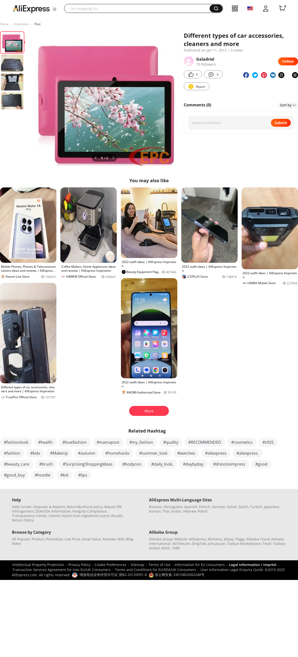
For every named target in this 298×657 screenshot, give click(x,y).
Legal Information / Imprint (252, 564)
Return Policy (23, 520)
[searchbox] (139, 8)
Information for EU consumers (200, 564)
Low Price (72, 539)
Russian (155, 506)
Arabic (176, 511)
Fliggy (240, 539)
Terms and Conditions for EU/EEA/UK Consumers (155, 569)
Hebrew (189, 511)
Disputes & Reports (49, 506)
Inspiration (21, 24)
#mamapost (108, 442)
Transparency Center (29, 515)
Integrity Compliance (89, 511)
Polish (203, 511)
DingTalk (199, 543)
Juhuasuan (216, 543)
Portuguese (173, 506)
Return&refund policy (85, 506)
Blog (129, 539)
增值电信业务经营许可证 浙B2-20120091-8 (113, 574)
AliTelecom (181, 543)
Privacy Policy (79, 564)
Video (16, 543)
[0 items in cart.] (282, 8)
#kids (35, 453)
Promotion (54, 539)
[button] (55, 9)
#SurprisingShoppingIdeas (87, 464)
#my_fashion (141, 442)
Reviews (109, 539)
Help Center (22, 506)
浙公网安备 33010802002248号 (176, 574)
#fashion (12, 453)
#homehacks (117, 453)
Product (38, 539)
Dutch (244, 506)
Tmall (266, 543)
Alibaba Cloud (258, 539)
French (204, 506)
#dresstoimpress (229, 464)
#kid (64, 475)
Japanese (271, 506)
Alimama (215, 539)
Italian (232, 506)
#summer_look (153, 453)
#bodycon (131, 464)
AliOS (165, 548)
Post (37, 24)
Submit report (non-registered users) (79, 515)
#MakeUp (59, 453)
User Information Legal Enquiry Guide (231, 569)
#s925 (268, 442)
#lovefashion (75, 442)
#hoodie (42, 475)
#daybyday (193, 464)
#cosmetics (242, 442)
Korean (155, 511)
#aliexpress (215, 453)
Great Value (91, 539)
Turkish (256, 506)
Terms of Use (159, 564)
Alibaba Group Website (168, 539)
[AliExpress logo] (31, 9)
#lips (82, 475)
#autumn (86, 453)
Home (4, 24)
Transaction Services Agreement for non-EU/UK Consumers (61, 569)
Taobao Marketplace (244, 543)
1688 (176, 548)
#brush (46, 464)
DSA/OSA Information (53, 511)
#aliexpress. (247, 453)
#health (45, 442)
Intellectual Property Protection (38, 564)
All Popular (21, 539)
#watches (186, 453)
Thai (166, 511)
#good (261, 464)
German (218, 506)
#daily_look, (162, 464)
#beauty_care (16, 464)
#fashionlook (16, 442)
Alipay (229, 539)
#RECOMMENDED (204, 442)
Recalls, (117, 515)
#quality (170, 442)
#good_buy (14, 475)
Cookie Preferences (110, 564)
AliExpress (197, 539)
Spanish (190, 506)
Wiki (120, 539)
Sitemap (137, 564)
